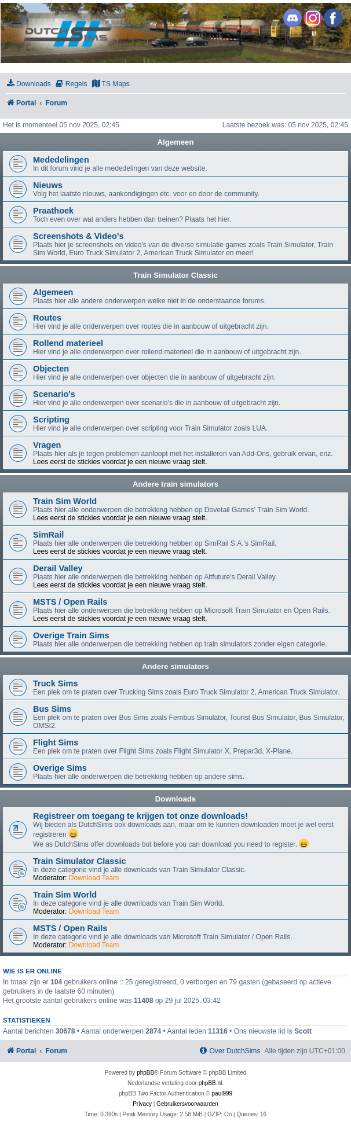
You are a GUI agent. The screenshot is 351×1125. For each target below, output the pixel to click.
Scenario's (54, 394)
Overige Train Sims (71, 635)
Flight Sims (55, 742)
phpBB (145, 1072)
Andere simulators (175, 666)
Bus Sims (52, 709)
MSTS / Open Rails (70, 601)
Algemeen (175, 142)
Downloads (175, 799)
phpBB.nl (210, 1083)
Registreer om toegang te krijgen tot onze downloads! (140, 816)
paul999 (222, 1093)
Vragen (47, 445)
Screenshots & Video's (78, 236)
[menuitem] (28, 84)
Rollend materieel (68, 343)
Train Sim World (65, 501)
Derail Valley (58, 568)
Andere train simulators (175, 484)
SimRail (48, 534)
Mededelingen (61, 159)
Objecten (51, 368)
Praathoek (53, 210)
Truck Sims (55, 683)
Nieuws (48, 185)
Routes (47, 317)
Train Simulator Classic (175, 275)
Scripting (51, 419)
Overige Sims (60, 768)
